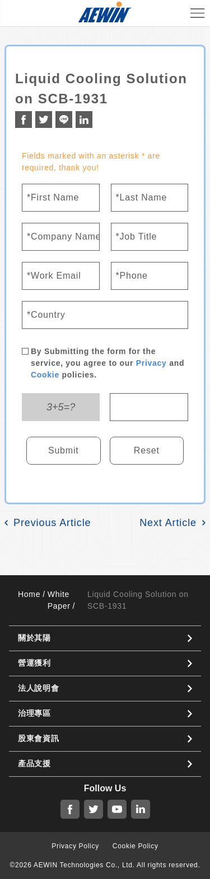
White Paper (59, 600)
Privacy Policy (75, 846)
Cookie (45, 374)
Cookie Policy (135, 846)
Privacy (151, 363)
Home (29, 594)
